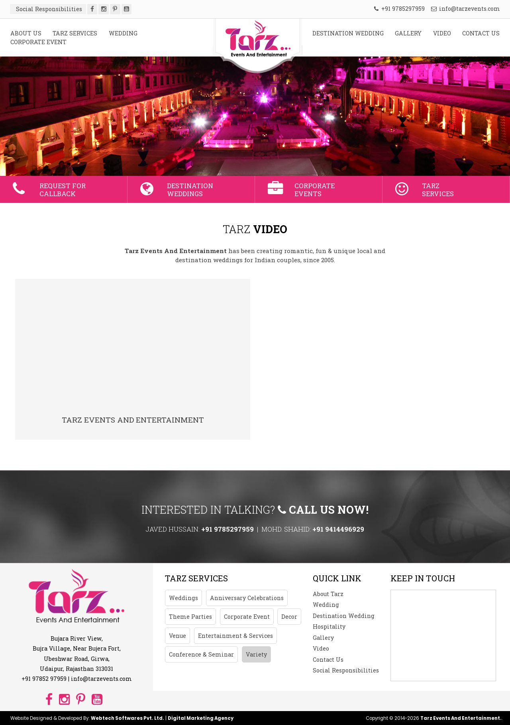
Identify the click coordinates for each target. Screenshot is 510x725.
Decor (289, 616)
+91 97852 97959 (44, 678)
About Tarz (328, 594)
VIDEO (442, 33)
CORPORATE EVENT (38, 42)
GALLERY (408, 33)
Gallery (323, 637)
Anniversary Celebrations (247, 598)
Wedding (326, 604)
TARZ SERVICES (75, 33)
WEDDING (123, 33)
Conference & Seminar (201, 654)
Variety (256, 654)
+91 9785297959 (399, 8)
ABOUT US (25, 33)
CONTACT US (481, 33)
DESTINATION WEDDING (348, 33)
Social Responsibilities (346, 670)
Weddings (183, 598)
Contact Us (328, 659)
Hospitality (329, 626)
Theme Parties (190, 616)
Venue (177, 635)
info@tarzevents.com (465, 8)
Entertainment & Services (235, 635)
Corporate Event (247, 616)
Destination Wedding (344, 616)
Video (321, 648)
